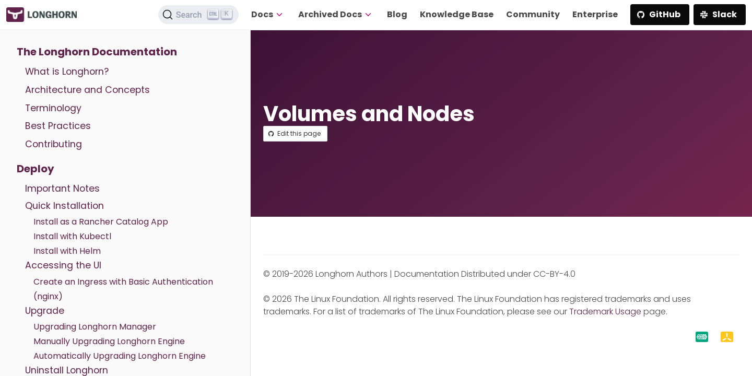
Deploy (35, 168)
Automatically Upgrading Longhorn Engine (119, 356)
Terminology (53, 108)
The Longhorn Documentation (97, 51)
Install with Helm (67, 251)
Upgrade (44, 310)
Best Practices (58, 126)
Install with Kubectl (72, 236)
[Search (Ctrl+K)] (198, 14)
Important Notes (62, 188)
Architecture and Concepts (87, 90)
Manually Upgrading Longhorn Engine (109, 341)
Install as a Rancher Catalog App (100, 222)
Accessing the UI (63, 265)
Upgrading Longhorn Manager (94, 327)
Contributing (53, 144)
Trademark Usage (605, 312)
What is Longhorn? (67, 71)
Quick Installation (64, 205)
